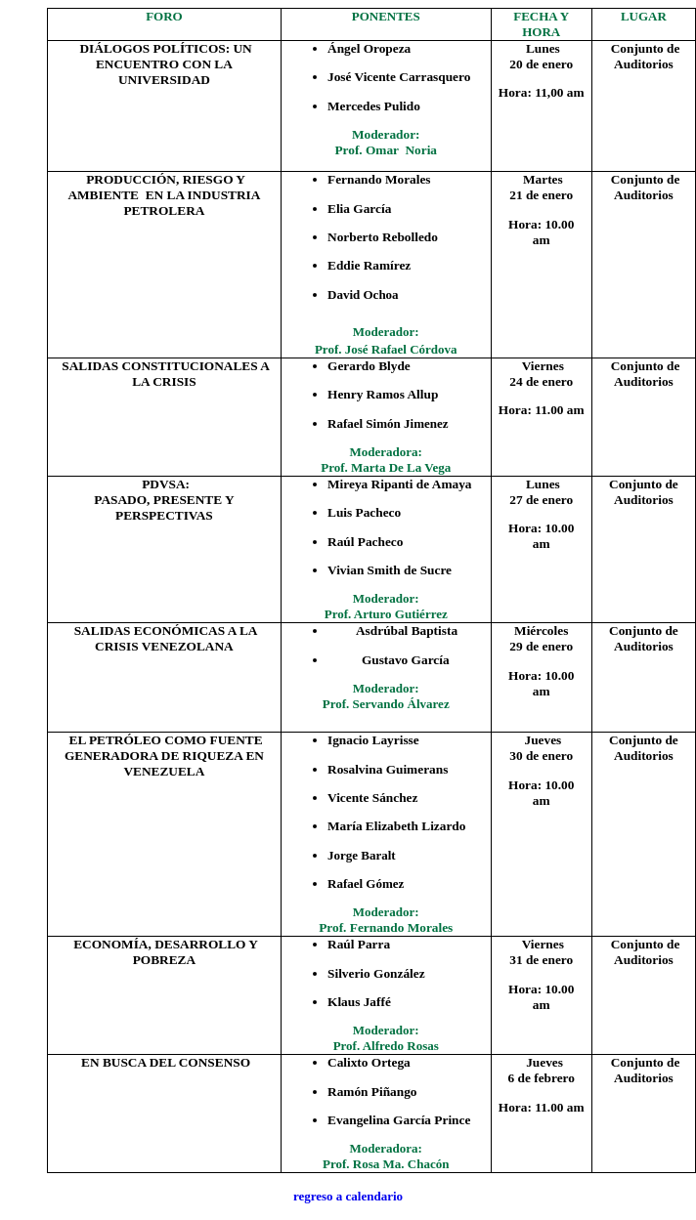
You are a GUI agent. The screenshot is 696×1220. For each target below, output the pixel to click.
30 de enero (541, 755)
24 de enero (541, 381)
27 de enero (541, 499)
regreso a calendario (348, 1196)
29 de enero (541, 646)
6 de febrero (541, 1078)
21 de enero (541, 195)
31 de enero (541, 959)
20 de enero (541, 64)
